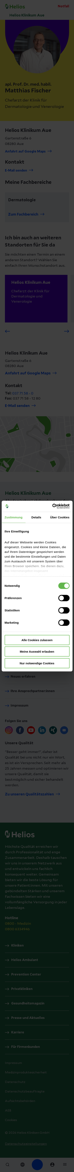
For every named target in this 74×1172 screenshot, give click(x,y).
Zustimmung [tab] (13, 517)
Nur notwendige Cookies (37, 663)
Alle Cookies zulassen (37, 640)
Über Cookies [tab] (59, 517)
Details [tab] (36, 517)
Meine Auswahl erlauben (37, 651)
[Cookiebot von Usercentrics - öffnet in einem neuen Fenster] (52, 506)
